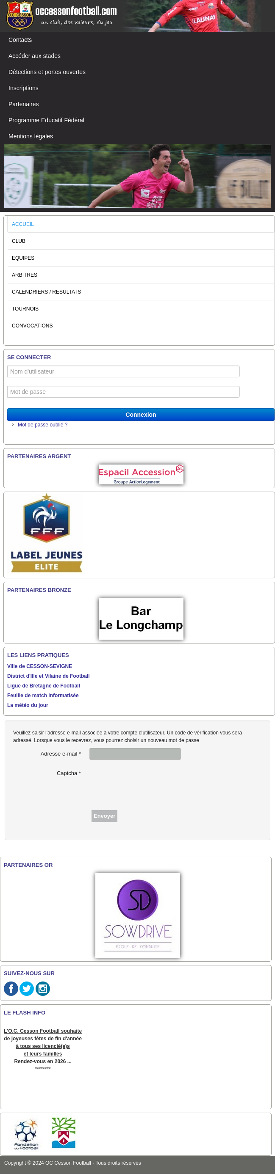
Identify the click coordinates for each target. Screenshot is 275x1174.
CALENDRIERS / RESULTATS (46, 292)
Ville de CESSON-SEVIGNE (39, 666)
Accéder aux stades (34, 55)
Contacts (20, 39)
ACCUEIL (23, 224)
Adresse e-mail (61, 754)
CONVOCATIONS (32, 326)
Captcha (69, 773)
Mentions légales (30, 136)
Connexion (140, 414)
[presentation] (153, 783)
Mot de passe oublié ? (42, 425)
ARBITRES (24, 275)
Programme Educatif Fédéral (46, 120)
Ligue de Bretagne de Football (43, 686)
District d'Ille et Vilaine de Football (48, 676)
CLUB (18, 241)
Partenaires (23, 104)
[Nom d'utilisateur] (123, 371)
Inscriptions (23, 88)
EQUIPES (23, 258)
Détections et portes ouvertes (47, 72)
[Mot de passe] (123, 392)
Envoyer (104, 816)
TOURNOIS (25, 309)
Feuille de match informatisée (43, 695)
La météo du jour (27, 705)
